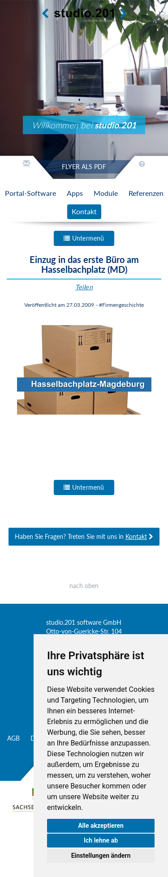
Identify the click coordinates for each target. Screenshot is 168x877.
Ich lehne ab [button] (101, 840)
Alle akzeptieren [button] (101, 825)
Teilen (84, 287)
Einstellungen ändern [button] (101, 855)
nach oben (84, 585)
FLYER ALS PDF (84, 166)
